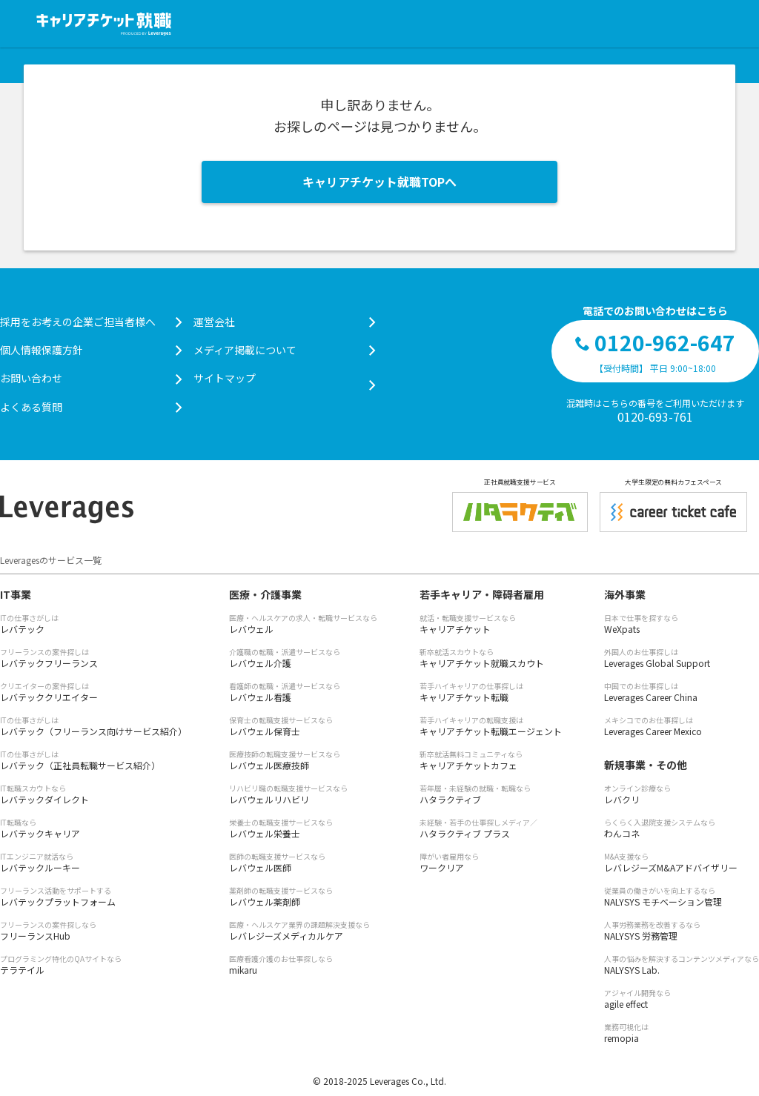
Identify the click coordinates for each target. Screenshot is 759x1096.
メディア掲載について (284, 349)
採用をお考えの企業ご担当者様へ (91, 321)
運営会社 (284, 321)
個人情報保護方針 (91, 349)
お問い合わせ (91, 378)
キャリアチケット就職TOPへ (379, 181)
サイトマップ (284, 378)
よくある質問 (91, 406)
